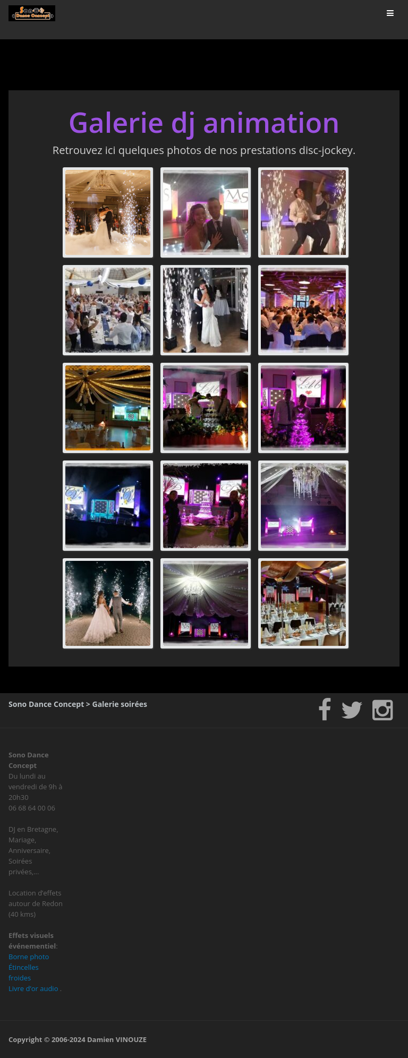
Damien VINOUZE (117, 1039)
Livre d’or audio (33, 988)
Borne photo (28, 956)
